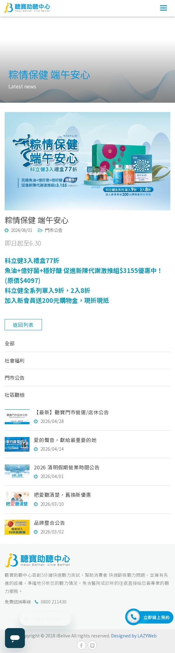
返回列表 (23, 324)
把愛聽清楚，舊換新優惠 (62, 494)
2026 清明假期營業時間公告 (67, 467)
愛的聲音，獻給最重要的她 (65, 440)
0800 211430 (54, 602)
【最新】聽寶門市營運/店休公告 (71, 412)
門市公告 (15, 377)
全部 (10, 343)
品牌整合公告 (49, 522)
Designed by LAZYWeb (134, 635)
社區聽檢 (15, 394)
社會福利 (15, 360)
